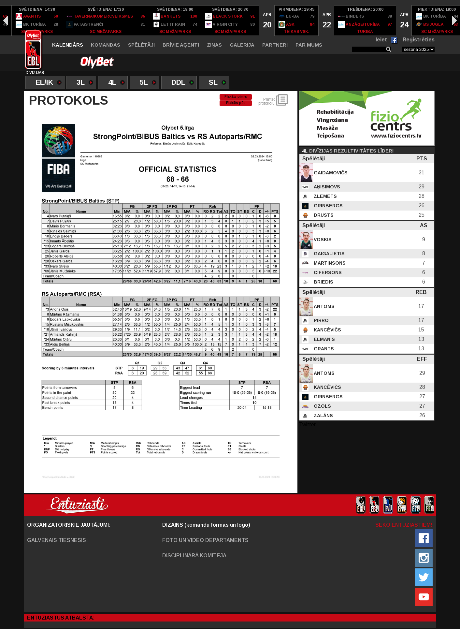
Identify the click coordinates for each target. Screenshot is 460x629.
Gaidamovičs (330, 172)
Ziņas (214, 45)
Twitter (307, 424)
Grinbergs (327, 205)
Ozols (321, 406)
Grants (323, 348)
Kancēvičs (326, 329)
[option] (37, 20)
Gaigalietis (328, 253)
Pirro (320, 320)
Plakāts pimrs (235, 96)
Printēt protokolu (266, 101)
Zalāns (322, 415)
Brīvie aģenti (181, 45)
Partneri (275, 45)
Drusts (323, 215)
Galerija (242, 45)
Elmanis (323, 339)
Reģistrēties (419, 39)
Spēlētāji (141, 45)
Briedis (322, 282)
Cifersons (327, 272)
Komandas (105, 45)
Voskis (322, 239)
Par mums (308, 45)
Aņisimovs (326, 186)
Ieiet (381, 39)
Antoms (323, 306)
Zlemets (324, 196)
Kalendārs (67, 45)
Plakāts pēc (235, 103)
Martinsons (329, 263)
